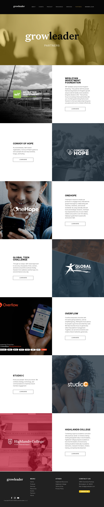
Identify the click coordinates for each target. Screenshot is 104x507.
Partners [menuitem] (32, 493)
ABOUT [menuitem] (34, 6)
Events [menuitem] (32, 491)
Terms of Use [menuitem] (59, 486)
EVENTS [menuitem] (41, 6)
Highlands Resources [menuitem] (62, 481)
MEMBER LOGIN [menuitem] (89, 6)
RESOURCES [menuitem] (59, 6)
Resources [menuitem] (33, 488)
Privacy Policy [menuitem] (60, 488)
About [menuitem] (32, 495)
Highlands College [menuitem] (61, 484)
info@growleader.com (88, 486)
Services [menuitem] (32, 486)
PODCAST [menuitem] (49, 6)
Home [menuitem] (32, 481)
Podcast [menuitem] (32, 484)
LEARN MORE (75, 109)
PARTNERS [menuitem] (78, 6)
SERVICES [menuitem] (69, 6)
